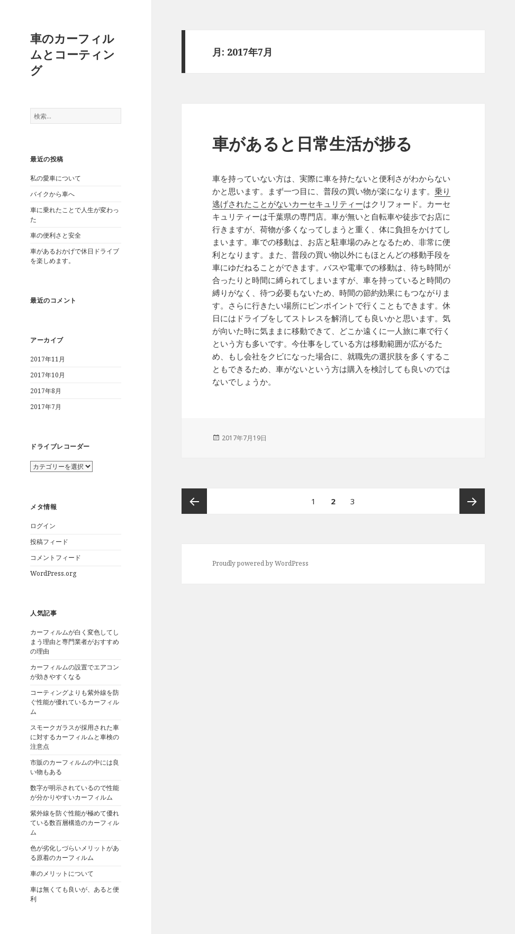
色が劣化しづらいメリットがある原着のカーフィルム (74, 853)
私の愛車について (55, 178)
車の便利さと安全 (55, 235)
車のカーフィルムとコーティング (72, 54)
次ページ (472, 501)
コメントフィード (55, 557)
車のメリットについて (62, 873)
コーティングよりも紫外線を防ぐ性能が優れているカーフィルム (74, 702)
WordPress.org (53, 573)
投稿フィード (49, 541)
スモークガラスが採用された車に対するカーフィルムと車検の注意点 (74, 737)
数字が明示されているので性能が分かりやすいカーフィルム (74, 792)
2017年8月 (45, 390)
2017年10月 (47, 374)
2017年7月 (45, 406)
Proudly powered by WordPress (260, 563)
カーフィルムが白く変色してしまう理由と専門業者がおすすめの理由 (74, 642)
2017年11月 (47, 359)
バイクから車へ (52, 193)
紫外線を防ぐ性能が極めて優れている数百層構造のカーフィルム (74, 823)
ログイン (43, 525)
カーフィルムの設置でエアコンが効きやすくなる (74, 672)
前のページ (194, 501)
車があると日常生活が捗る (312, 143)
